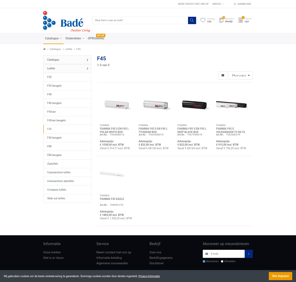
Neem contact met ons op (193, 4)
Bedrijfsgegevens (161, 258)
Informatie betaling (109, 258)
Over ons (155, 252)
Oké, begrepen (280, 275)
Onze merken (52, 252)
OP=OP (100, 35)
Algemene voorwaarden (112, 263)
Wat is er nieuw (53, 258)
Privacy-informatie (149, 276)
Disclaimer (157, 263)
